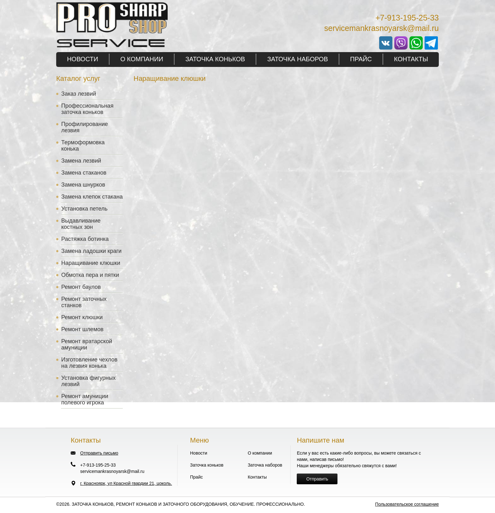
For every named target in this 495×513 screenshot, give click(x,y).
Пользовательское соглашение (407, 504)
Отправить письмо (99, 453)
